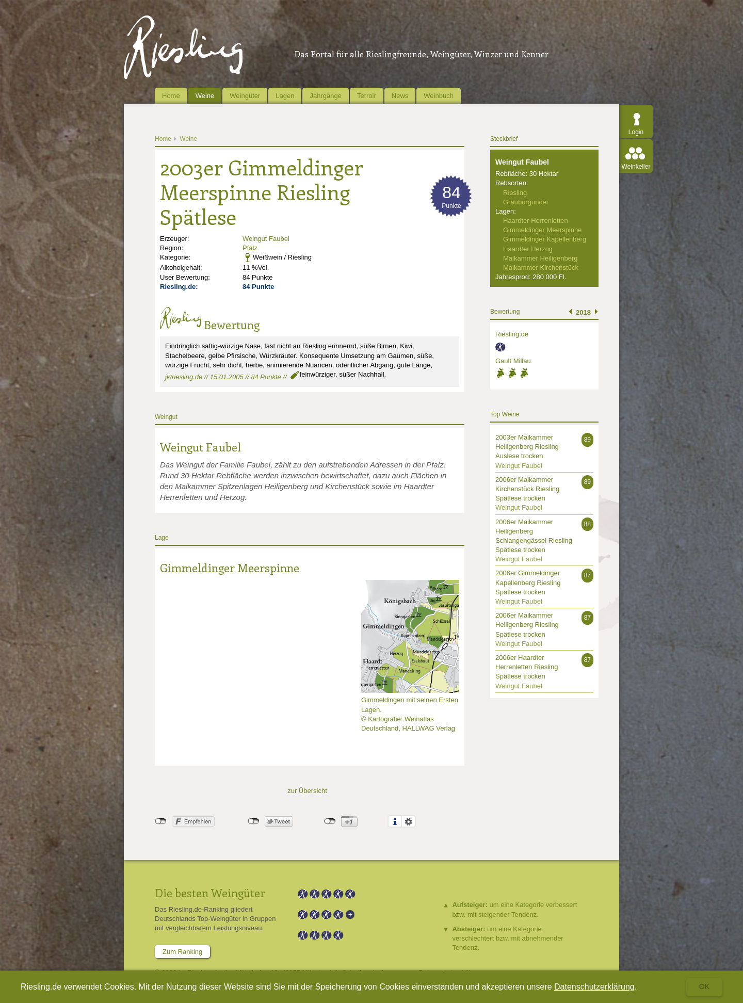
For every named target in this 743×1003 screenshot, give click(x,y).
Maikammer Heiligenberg (540, 258)
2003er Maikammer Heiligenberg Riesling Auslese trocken (527, 446)
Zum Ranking (182, 952)
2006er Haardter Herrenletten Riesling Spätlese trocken (526, 667)
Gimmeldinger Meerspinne (229, 567)
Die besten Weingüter (210, 892)
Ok (704, 986)
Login (635, 132)
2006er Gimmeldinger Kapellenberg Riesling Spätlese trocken (527, 582)
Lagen (285, 96)
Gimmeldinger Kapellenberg (544, 239)
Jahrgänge (325, 96)
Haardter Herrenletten (535, 220)
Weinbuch (439, 96)
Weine (205, 96)
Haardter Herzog (528, 249)
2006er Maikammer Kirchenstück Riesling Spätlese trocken (527, 489)
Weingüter (245, 96)
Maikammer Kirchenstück (540, 267)
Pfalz (250, 248)
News (400, 96)
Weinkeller (636, 166)
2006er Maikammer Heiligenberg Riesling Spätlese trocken (527, 624)
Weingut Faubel (266, 238)
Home (171, 96)
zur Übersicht (307, 791)
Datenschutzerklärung (594, 986)
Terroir (366, 96)
